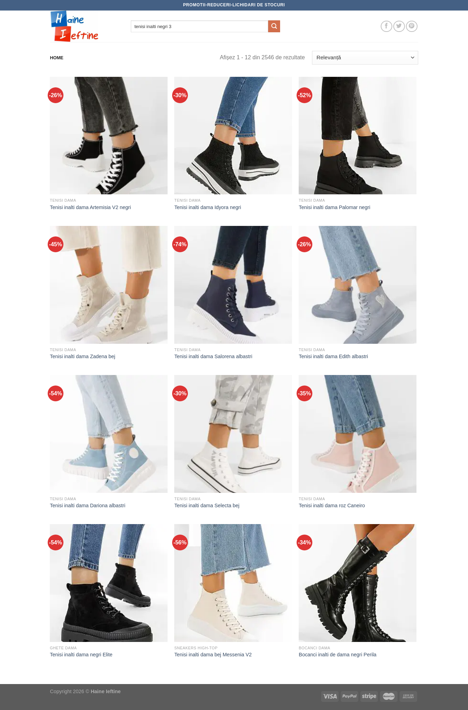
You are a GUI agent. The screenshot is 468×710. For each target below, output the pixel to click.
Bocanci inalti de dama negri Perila (338, 654)
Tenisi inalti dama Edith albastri (333, 356)
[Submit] (274, 26)
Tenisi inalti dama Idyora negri (207, 207)
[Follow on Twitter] (399, 26)
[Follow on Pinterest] (412, 26)
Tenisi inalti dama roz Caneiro (332, 505)
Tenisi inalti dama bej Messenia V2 (213, 654)
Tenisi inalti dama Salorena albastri (213, 356)
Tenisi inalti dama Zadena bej (82, 356)
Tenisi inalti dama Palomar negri (334, 207)
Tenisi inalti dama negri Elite (81, 654)
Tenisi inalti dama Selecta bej (206, 505)
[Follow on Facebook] (386, 26)
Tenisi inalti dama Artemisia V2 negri (90, 207)
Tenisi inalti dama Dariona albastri (87, 505)
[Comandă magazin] (365, 58)
